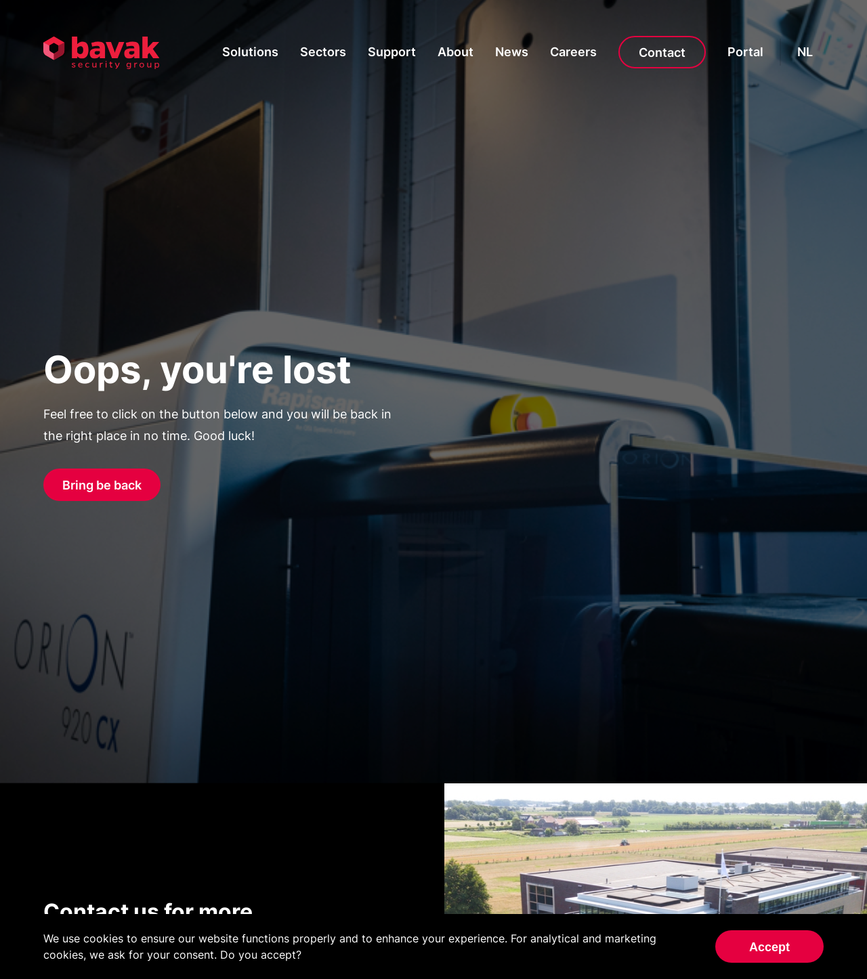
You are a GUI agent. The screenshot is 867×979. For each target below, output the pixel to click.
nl (805, 52)
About (455, 52)
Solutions (250, 52)
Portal (745, 52)
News (511, 52)
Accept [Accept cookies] (769, 947)
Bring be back (102, 485)
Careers (573, 52)
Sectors (323, 52)
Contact (662, 52)
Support (392, 52)
